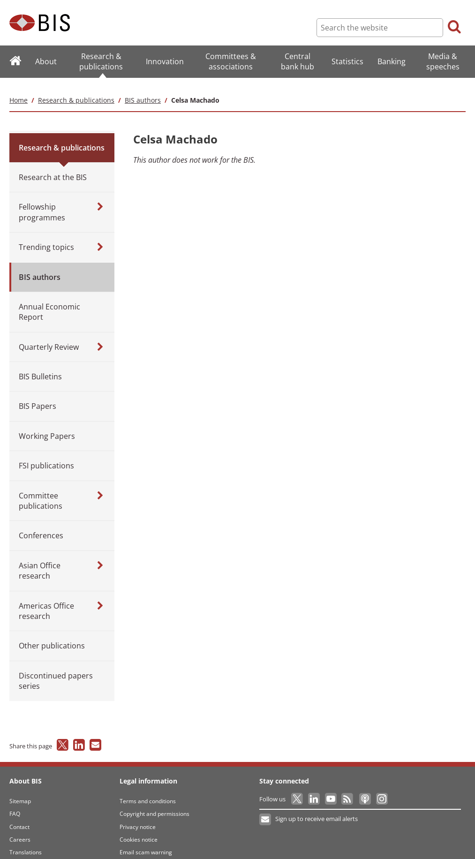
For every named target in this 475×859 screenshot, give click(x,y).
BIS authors (143, 89)
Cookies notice (139, 829)
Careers (19, 829)
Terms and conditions (148, 791)
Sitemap (20, 791)
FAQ (14, 803)
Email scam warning (146, 842)
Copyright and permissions (154, 803)
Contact (19, 816)
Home (18, 89)
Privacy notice (138, 816)
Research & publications (76, 89)
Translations (25, 842)
